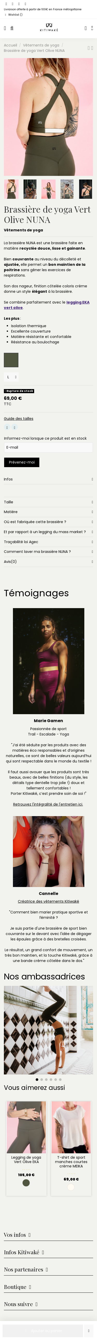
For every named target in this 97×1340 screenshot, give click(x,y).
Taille (48, 502)
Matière (48, 512)
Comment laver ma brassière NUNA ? (48, 551)
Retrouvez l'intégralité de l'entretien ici (47, 804)
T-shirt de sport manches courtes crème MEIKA (71, 1162)
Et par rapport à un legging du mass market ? (48, 532)
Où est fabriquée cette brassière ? (48, 522)
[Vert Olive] (26, 1182)
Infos (48, 479)
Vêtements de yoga (23, 230)
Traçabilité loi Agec (48, 542)
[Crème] (70, 1187)
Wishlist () (13, 15)
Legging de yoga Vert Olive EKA (26, 1159)
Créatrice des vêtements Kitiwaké (48, 901)
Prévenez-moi (22, 462)
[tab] (48, 479)
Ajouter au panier (43, 1330)
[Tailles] (11, 377)
